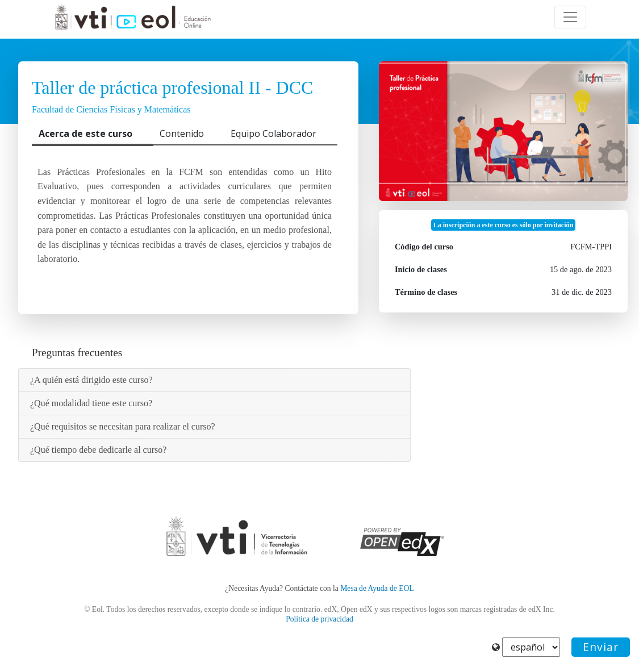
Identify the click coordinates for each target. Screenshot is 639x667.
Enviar (601, 647)
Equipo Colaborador (273, 133)
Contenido (182, 133)
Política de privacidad (319, 619)
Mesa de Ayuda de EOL (377, 588)
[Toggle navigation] (570, 17)
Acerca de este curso (85, 133)
